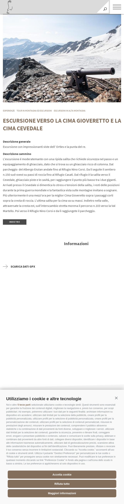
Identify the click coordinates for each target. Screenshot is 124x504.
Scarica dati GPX (19, 266)
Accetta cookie (62, 474)
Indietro (14, 221)
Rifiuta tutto (62, 483)
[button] (116, 397)
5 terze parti (24, 404)
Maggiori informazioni (62, 493)
